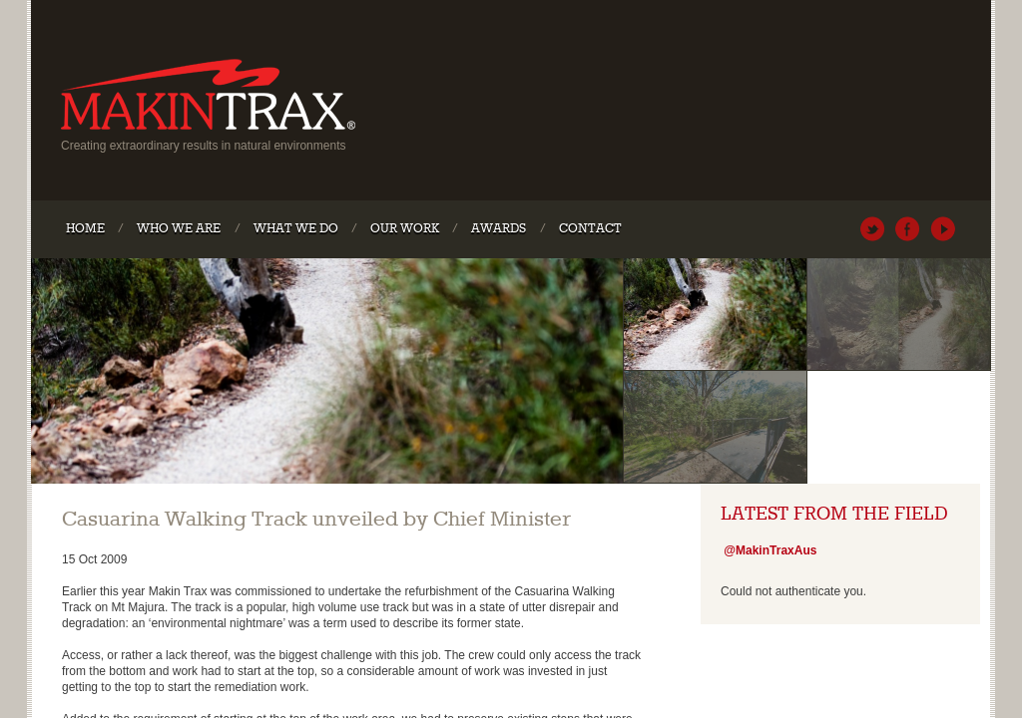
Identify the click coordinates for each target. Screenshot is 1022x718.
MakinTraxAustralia (907, 228)
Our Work (404, 228)
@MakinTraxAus (872, 228)
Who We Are (179, 228)
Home (85, 228)
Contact (590, 228)
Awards (498, 228)
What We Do (296, 228)
